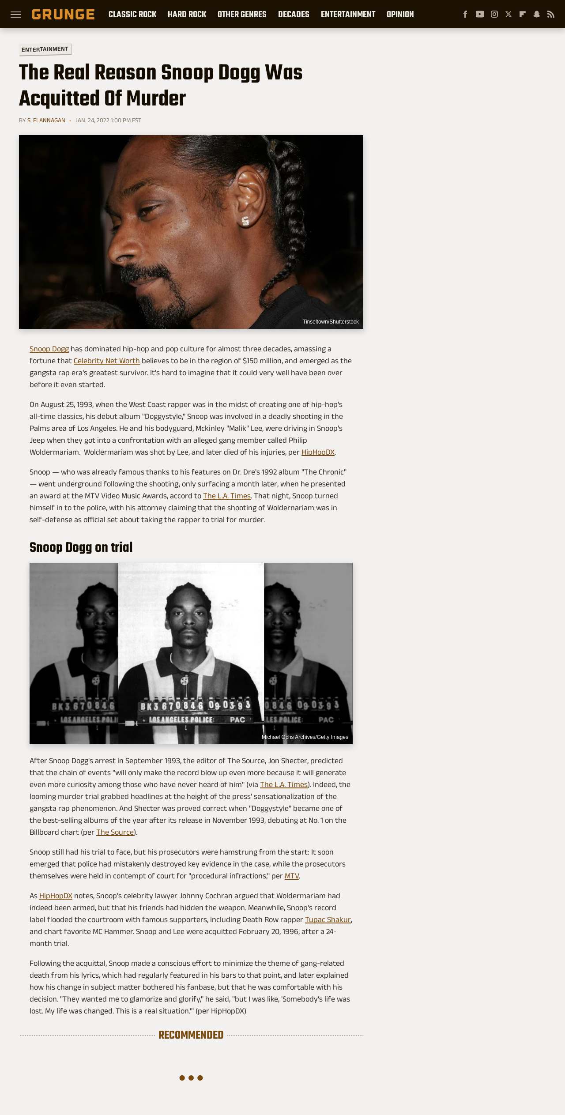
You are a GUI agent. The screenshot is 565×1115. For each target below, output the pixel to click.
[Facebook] (465, 14)
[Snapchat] (536, 14)
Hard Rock (187, 14)
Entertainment (348, 14)
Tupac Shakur (328, 919)
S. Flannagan (46, 120)
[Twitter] (508, 14)
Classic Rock (132, 14)
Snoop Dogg (49, 348)
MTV (292, 875)
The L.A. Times (227, 495)
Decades (293, 14)
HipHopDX (318, 452)
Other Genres (242, 14)
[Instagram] (494, 14)
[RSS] (550, 14)
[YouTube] (480, 14)
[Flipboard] (522, 14)
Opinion (400, 14)
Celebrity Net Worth (107, 360)
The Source (115, 832)
